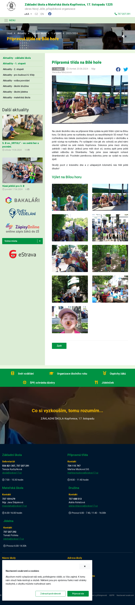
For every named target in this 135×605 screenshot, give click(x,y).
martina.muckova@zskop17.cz (83, 472)
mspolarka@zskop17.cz (14, 506)
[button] (28, 13)
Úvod (9, 33)
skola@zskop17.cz (12, 472)
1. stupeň (56, 33)
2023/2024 (72, 33)
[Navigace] (9, 20)
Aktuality (21, 33)
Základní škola (39, 33)
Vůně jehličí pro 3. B (13, 186)
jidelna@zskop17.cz (13, 538)
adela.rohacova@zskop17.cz (83, 506)
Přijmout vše (78, 593)
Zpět (59, 345)
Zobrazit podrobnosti (50, 593)
